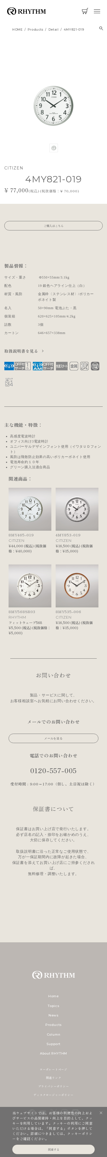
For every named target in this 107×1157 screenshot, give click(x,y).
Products (53, 1025)
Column (53, 1034)
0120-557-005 (53, 770)
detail (54, 29)
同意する (53, 1149)
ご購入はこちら (54, 226)
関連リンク (53, 1077)
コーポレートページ (53, 1069)
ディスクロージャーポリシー (53, 1095)
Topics (53, 1006)
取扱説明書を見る (21, 351)
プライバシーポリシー (53, 1086)
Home (53, 996)
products (35, 29)
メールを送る (53, 738)
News (53, 1015)
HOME (17, 29)
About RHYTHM (53, 1053)
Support (53, 1044)
